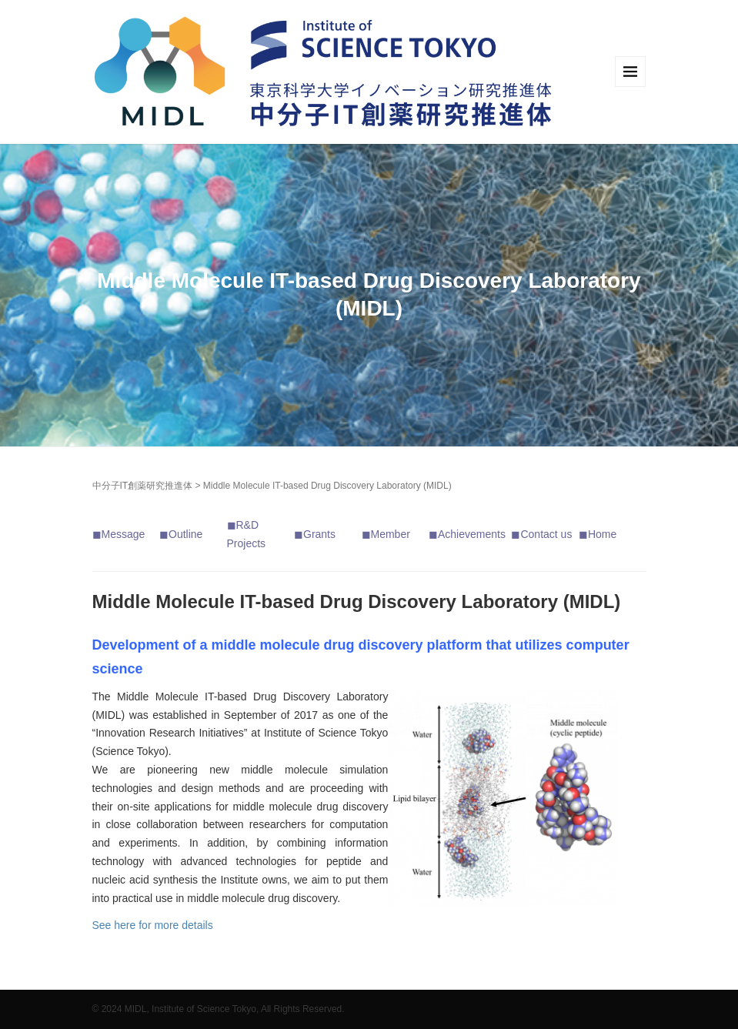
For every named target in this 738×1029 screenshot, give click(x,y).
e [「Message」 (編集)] (142, 534)
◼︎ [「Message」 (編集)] (164, 534)
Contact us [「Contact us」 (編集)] (546, 534)
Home (602, 534)
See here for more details (152, 925)
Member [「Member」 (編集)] (390, 534)
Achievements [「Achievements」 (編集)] (472, 534)
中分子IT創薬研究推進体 (142, 485)
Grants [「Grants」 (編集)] (319, 534)
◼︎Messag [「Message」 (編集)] (115, 534)
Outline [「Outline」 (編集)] (185, 534)
